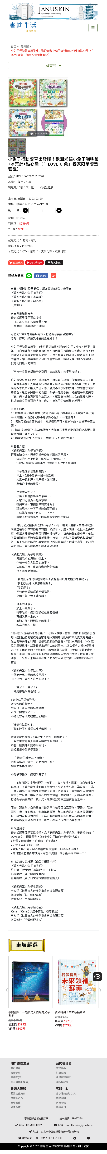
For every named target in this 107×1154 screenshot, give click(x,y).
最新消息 (15, 1072)
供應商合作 (17, 1098)
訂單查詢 (61, 1072)
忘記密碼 (61, 1068)
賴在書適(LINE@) (20, 1082)
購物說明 (61, 1098)
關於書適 (15, 1068)
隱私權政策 (62, 1082)
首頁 (13, 46)
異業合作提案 (18, 1093)
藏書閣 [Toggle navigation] (53, 65)
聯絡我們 (61, 1107)
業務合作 (15, 1102)
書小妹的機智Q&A (66, 1093)
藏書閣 (25, 46)
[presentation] (6, 989)
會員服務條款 (63, 1077)
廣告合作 (15, 1107)
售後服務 (61, 1102)
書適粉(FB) (16, 1077)
